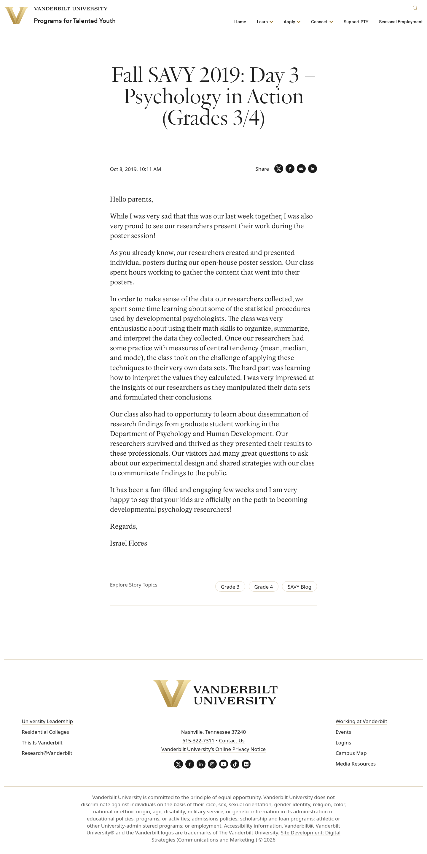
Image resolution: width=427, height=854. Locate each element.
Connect (319, 22)
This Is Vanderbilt (42, 742)
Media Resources (356, 763)
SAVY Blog (299, 586)
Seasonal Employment (401, 22)
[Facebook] (290, 168)
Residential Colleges (45, 731)
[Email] (301, 168)
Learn (262, 22)
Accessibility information (253, 825)
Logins (343, 742)
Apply (289, 22)
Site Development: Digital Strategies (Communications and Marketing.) (246, 836)
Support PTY (356, 22)
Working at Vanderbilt (361, 721)
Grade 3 (230, 586)
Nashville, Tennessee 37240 (213, 731)
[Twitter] (278, 168)
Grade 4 (263, 586)
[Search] (416, 7)
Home (240, 22)
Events (343, 731)
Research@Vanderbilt (47, 753)
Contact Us (232, 740)
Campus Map (351, 753)
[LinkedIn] (312, 168)
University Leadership (47, 721)
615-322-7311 (198, 740)
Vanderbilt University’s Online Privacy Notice (213, 749)
